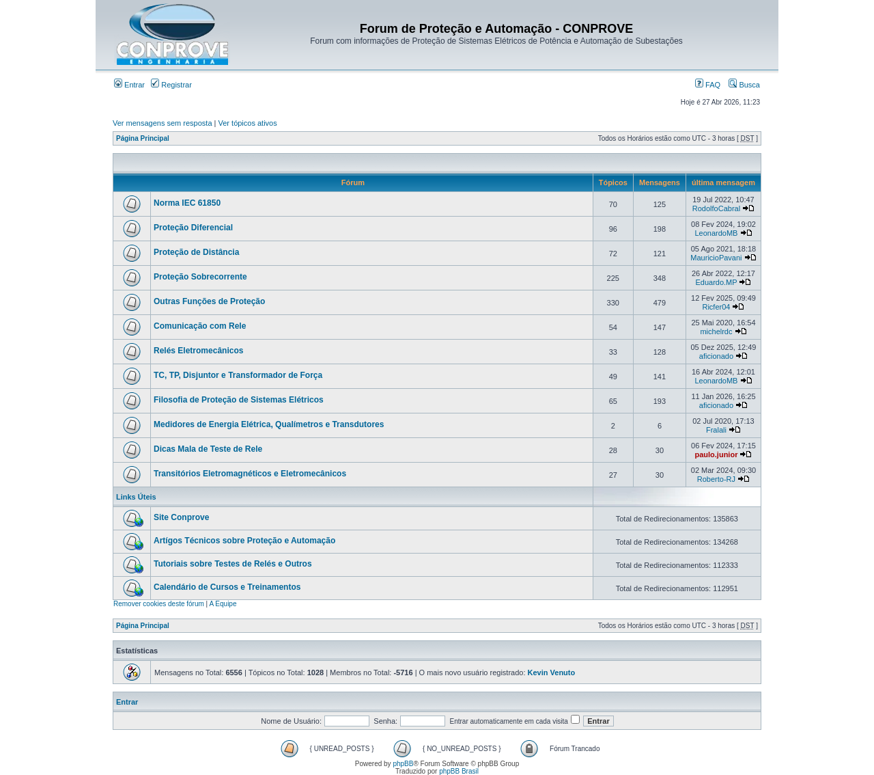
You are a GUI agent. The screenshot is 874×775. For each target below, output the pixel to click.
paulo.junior (715, 454)
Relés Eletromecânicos (198, 350)
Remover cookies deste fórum (158, 604)
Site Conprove (181, 517)
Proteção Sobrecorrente (200, 277)
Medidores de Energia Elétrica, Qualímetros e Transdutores (269, 424)
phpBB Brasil (459, 771)
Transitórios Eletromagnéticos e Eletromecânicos (250, 473)
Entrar (129, 85)
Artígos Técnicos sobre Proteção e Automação (244, 540)
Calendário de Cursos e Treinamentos (227, 587)
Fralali (716, 430)
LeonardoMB (715, 233)
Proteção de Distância (196, 252)
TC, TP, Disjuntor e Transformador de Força (238, 375)
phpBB (403, 763)
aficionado (716, 356)
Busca (744, 85)
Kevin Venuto (552, 672)
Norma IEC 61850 (187, 203)
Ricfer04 (716, 307)
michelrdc (716, 331)
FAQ (707, 85)
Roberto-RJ (716, 479)
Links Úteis (136, 497)
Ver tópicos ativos (247, 123)
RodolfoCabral (716, 208)
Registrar (171, 85)
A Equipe (222, 604)
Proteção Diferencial (193, 227)
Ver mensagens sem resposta (162, 123)
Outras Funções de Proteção (209, 301)
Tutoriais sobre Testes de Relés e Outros (233, 564)
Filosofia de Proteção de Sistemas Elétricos (239, 400)
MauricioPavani (716, 258)
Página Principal (142, 138)
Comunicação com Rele (200, 326)
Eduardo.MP (716, 282)
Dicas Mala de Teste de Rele (208, 449)
